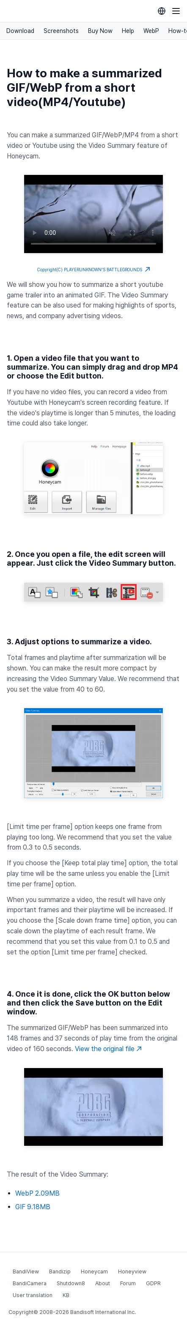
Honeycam (94, 1271)
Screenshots (61, 30)
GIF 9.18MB (32, 1207)
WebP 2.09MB (37, 1193)
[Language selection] (161, 11)
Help (128, 30)
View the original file (108, 1049)
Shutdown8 (71, 1283)
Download (20, 30)
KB (66, 1295)
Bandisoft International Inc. (103, 1312)
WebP (151, 30)
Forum (128, 1283)
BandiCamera (30, 1283)
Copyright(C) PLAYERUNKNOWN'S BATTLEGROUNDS (93, 270)
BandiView (26, 1271)
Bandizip (60, 1271)
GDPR (153, 1283)
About (102, 1283)
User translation (32, 1295)
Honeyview (132, 1271)
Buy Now (100, 30)
